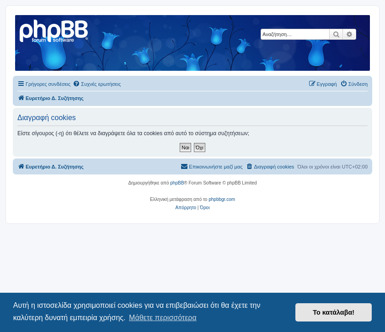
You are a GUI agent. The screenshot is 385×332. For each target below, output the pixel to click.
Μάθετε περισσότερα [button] (163, 317)
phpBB (177, 182)
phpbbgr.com (222, 199)
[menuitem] (97, 84)
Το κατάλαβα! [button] (333, 312)
